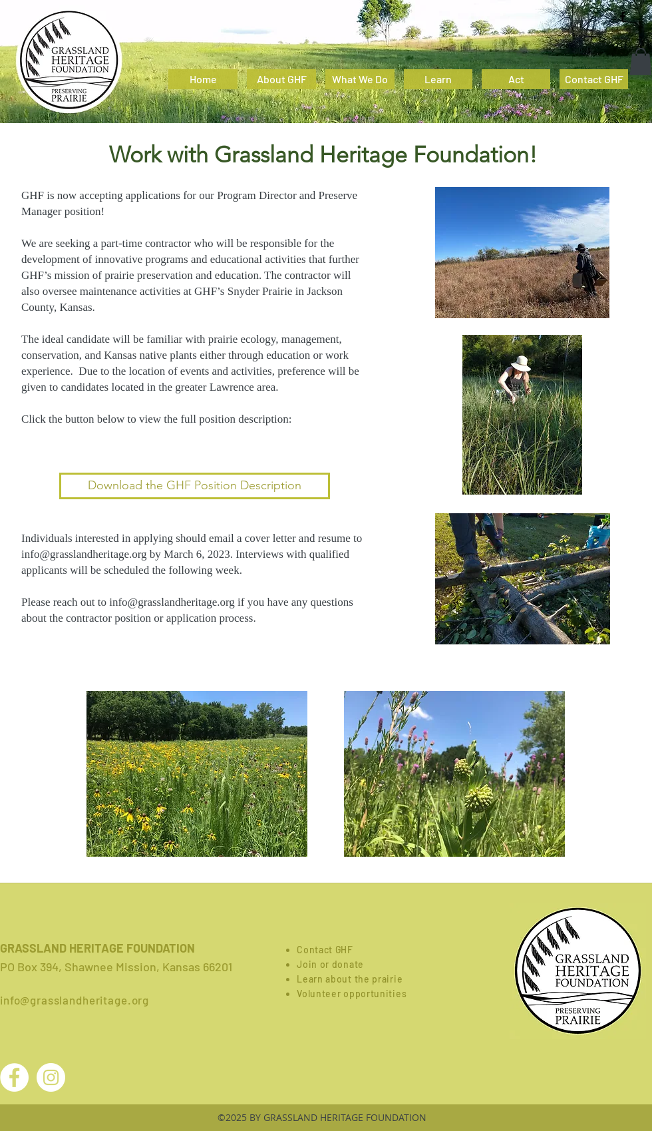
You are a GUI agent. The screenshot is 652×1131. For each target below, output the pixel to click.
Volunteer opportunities (352, 993)
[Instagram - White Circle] (51, 1077)
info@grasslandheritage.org (84, 554)
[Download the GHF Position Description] (194, 486)
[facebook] (622, 16)
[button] (640, 61)
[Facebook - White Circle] (14, 1077)
